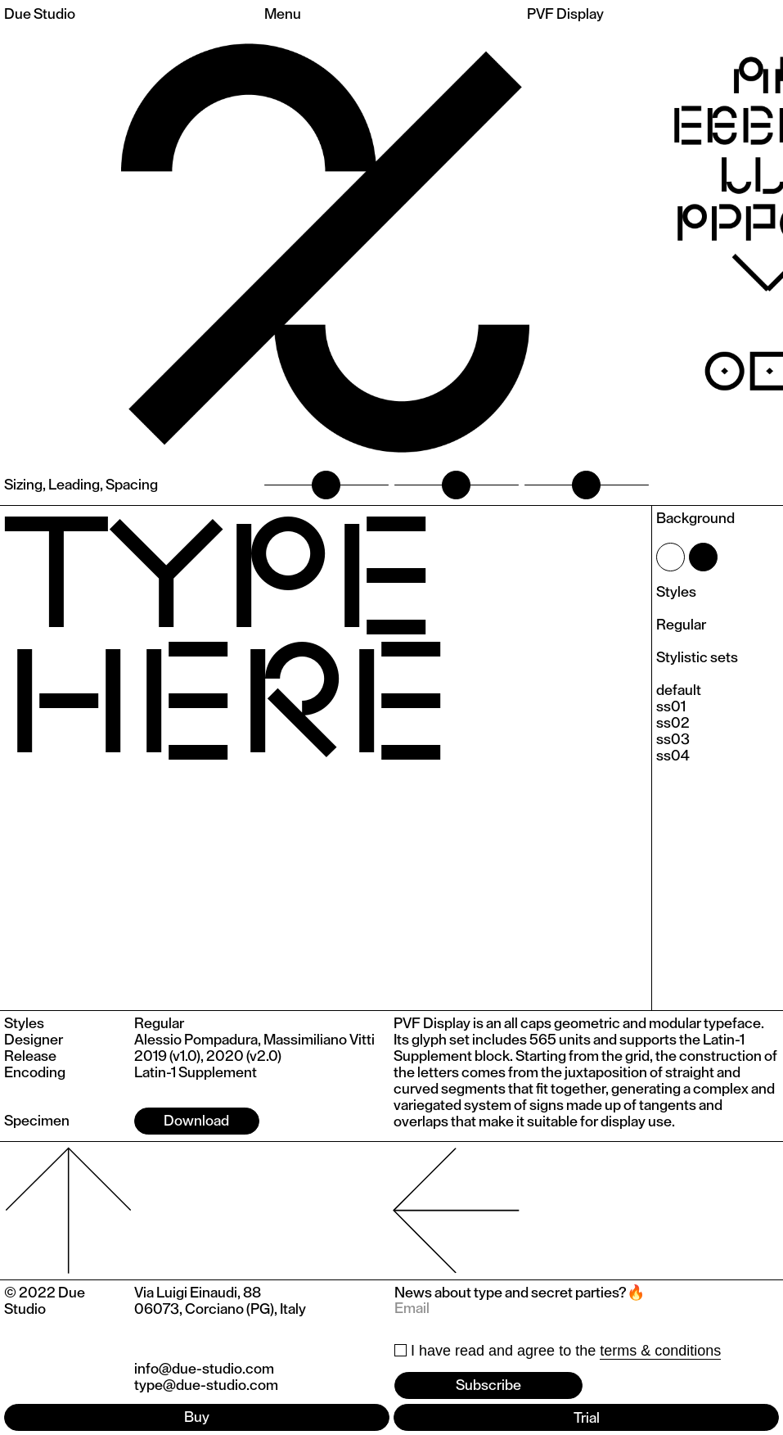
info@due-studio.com (204, 1368)
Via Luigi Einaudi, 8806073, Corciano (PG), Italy (220, 1300)
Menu (282, 14)
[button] (716, 248)
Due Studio (39, 14)
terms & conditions (660, 1350)
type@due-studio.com (206, 1385)
